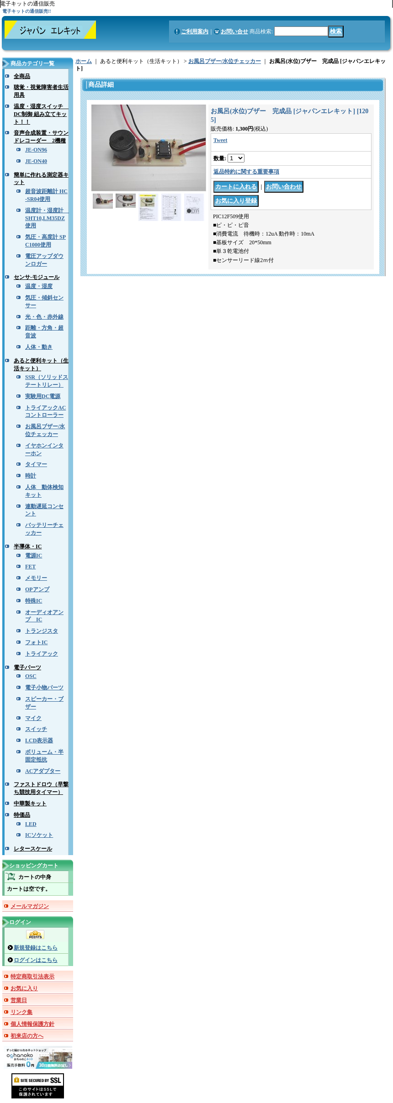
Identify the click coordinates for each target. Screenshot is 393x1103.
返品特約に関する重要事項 (246, 171)
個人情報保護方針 (32, 1024)
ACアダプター (42, 771)
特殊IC (33, 601)
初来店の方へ (27, 1036)
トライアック (41, 654)
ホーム (83, 61)
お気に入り (24, 988)
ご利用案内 (194, 31)
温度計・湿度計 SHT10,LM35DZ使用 (47, 218)
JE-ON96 (36, 150)
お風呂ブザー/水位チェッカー (224, 61)
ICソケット (39, 835)
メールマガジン (30, 906)
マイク (33, 718)
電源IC (33, 555)
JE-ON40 (36, 161)
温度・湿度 (39, 286)
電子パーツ (27, 667)
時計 (30, 476)
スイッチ (36, 729)
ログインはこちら (36, 960)
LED (31, 824)
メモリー (36, 578)
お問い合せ (234, 31)
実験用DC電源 (42, 396)
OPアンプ (37, 589)
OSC (31, 676)
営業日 (19, 1000)
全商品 (22, 76)
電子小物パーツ (44, 687)
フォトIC (36, 642)
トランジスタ (41, 631)
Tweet (220, 140)
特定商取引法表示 (32, 976)
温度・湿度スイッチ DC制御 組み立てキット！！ (41, 114)
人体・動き (39, 347)
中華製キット (30, 803)
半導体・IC (28, 546)
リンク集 (21, 1012)
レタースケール (33, 849)
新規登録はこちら (36, 948)
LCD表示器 (39, 740)
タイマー (36, 464)
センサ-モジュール (36, 277)
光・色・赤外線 (44, 317)
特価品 (22, 815)
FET (30, 566)
